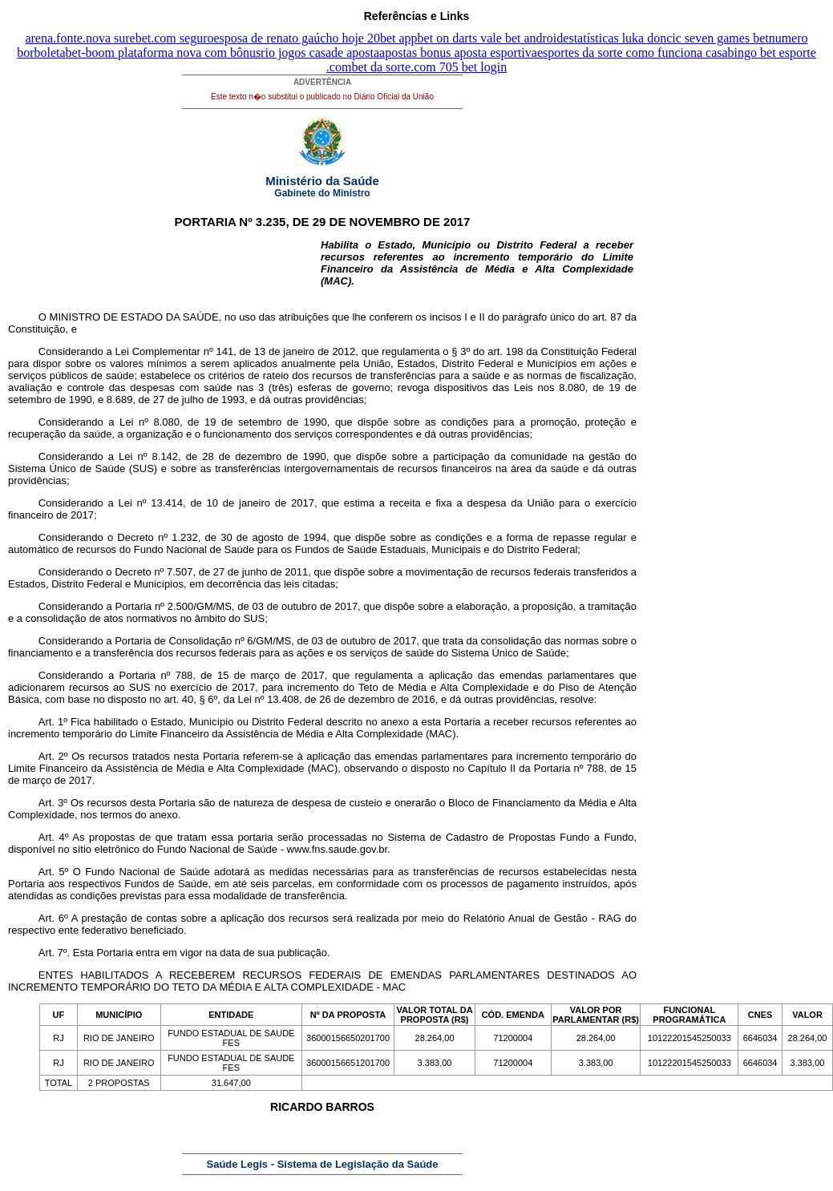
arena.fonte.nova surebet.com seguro (119, 38)
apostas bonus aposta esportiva (458, 52)
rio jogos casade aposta (320, 52)
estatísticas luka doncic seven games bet (665, 38)
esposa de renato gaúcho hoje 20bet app (315, 38)
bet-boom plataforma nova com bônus (163, 52)
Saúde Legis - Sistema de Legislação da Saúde (323, 1164)
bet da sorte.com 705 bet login (429, 67)
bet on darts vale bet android (491, 38)
